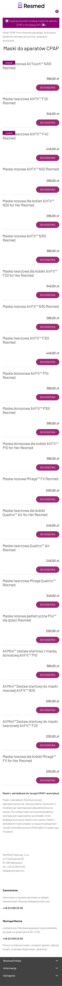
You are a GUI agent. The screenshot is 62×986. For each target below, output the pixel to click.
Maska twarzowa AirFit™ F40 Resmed (25, 136)
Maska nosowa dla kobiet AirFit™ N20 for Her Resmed (28, 203)
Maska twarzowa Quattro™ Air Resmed (26, 547)
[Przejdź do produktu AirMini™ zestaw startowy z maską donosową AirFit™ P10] (14, 659)
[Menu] (8, 10)
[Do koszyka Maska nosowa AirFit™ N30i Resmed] (47, 260)
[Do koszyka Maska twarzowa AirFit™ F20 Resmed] (47, 123)
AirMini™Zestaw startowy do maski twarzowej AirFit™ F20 (30, 723)
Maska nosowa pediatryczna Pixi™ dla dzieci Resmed (29, 618)
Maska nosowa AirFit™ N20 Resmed (31, 169)
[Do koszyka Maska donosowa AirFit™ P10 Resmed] (47, 397)
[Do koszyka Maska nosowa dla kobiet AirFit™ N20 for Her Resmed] (47, 225)
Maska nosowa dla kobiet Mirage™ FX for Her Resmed (29, 758)
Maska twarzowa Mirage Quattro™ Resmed (29, 583)
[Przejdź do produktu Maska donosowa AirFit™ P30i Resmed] (14, 417)
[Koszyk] (54, 10)
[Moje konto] (39, 10)
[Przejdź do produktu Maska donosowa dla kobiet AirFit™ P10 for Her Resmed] (14, 452)
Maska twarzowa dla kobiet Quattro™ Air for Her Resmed (25, 512)
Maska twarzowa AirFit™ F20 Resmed (25, 101)
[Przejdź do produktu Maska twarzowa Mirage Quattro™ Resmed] (14, 589)
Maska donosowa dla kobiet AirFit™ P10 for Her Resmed (30, 445)
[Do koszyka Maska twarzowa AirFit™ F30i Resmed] (47, 362)
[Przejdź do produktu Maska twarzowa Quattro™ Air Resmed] (14, 554)
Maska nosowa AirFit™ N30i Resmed (24, 238)
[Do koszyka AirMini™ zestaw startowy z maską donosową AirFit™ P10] (47, 675)
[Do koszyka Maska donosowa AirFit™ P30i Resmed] (47, 432)
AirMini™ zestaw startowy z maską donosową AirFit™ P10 (30, 653)
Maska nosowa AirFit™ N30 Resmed (31, 306)
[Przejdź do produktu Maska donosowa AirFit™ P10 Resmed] (14, 382)
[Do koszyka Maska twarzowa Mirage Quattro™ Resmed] (47, 605)
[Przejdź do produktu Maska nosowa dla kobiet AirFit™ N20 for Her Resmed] (14, 209)
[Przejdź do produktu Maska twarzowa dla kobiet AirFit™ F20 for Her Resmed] (14, 279)
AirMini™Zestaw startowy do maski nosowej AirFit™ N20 (30, 688)
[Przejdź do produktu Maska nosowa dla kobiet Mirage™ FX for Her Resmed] (14, 765)
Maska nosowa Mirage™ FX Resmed (30, 479)
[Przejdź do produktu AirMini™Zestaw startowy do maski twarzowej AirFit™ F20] (14, 730)
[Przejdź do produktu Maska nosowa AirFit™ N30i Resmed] (14, 244)
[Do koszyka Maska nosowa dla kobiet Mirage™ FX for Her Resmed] (47, 780)
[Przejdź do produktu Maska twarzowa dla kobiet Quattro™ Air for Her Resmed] (14, 519)
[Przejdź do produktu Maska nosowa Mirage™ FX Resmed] (14, 484)
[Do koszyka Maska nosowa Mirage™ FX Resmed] (47, 499)
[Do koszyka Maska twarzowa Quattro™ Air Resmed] (47, 569)
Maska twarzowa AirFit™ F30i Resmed (26, 340)
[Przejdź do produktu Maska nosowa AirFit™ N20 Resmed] (14, 174)
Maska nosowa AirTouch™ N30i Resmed (27, 65)
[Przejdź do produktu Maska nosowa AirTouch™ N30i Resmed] (14, 72)
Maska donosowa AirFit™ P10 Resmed (25, 375)
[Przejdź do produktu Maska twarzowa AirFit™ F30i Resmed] (14, 346)
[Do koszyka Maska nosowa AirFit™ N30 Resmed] (47, 327)
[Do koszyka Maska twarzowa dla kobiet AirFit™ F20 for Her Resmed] (47, 295)
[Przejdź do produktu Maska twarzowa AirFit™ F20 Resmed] (14, 107)
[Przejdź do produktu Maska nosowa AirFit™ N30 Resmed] (14, 311)
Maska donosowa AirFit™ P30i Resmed (26, 410)
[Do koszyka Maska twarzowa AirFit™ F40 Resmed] (47, 158)
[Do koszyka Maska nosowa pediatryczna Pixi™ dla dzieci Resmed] (47, 640)
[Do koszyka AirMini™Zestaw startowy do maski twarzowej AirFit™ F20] (47, 745)
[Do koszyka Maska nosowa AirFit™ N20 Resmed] (47, 189)
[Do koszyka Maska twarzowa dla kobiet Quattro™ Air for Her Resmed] (47, 534)
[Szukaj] (23, 10)
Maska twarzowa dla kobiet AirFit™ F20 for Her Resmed (30, 273)
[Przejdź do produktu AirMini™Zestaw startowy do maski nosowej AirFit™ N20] (14, 694)
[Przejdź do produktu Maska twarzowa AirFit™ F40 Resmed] (14, 142)
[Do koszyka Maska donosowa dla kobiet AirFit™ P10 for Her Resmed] (47, 467)
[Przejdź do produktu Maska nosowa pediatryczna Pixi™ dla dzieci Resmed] (14, 624)
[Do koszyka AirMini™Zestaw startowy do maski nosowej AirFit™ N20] (47, 710)
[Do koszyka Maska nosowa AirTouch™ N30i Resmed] (47, 87)
